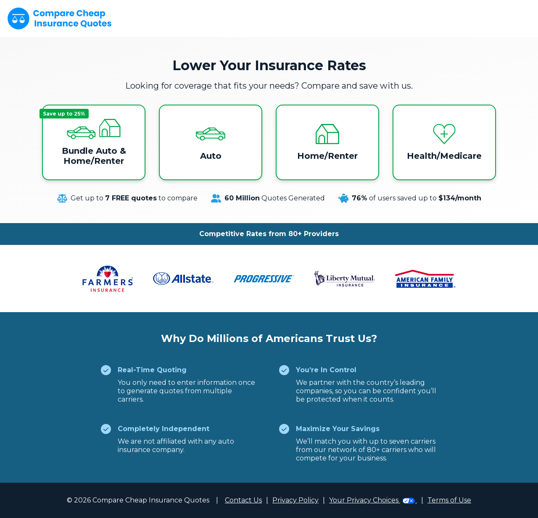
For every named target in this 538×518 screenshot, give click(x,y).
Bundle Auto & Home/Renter (84, 137)
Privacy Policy (295, 500)
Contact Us (243, 500)
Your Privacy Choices (373, 500)
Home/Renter (327, 142)
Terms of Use (449, 500)
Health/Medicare (444, 142)
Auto (210, 142)
